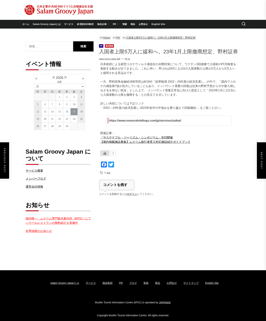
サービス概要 (34, 170)
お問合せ (143, 24)
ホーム (25, 24)
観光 (108, 173)
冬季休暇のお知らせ (39, 231)
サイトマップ (191, 283)
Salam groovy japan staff (109, 59)
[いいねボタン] (104, 153)
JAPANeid (164, 302)
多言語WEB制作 (85, 24)
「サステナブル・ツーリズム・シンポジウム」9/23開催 (136, 137)
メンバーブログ (36, 178)
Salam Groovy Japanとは (47, 24)
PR (116, 24)
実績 (124, 24)
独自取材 (107, 283)
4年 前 (127, 59)
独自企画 (103, 24)
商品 (133, 24)
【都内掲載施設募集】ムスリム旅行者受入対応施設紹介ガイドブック (145, 141)
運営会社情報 (34, 186)
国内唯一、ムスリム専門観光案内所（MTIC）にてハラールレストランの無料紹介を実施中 (58, 220)
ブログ (133, 283)
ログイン (132, 194)
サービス (68, 24)
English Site (158, 24)
